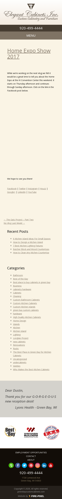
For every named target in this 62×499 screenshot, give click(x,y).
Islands (16, 324)
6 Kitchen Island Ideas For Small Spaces (32, 238)
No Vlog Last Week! (14, 223)
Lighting (17, 334)
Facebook (12, 188)
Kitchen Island (19, 331)
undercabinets (19, 362)
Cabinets (17, 292)
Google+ (11, 192)
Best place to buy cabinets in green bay (31, 282)
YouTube (32, 192)
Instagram (33, 188)
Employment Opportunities (31, 452)
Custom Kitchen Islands (24, 306)
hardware (17, 313)
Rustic (16, 348)
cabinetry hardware (22, 289)
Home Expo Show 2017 (29, 53)
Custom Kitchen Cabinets (25, 303)
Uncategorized (20, 359)
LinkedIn (22, 192)
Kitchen (16, 327)
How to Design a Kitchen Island (28, 242)
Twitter (22, 188)
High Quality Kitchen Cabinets (27, 317)
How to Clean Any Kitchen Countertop (31, 252)
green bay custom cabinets (26, 310)
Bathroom (18, 275)
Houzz (43, 188)
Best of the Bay (20, 278)
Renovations (19, 345)
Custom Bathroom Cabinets (26, 299)
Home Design (19, 320)
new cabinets (19, 341)
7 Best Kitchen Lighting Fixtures (28, 245)
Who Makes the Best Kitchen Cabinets (31, 369)
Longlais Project (20, 338)
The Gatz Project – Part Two (19, 219)
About (31, 459)
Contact (31, 456)
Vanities (16, 366)
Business (17, 285)
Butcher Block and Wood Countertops (31, 249)
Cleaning (17, 296)
